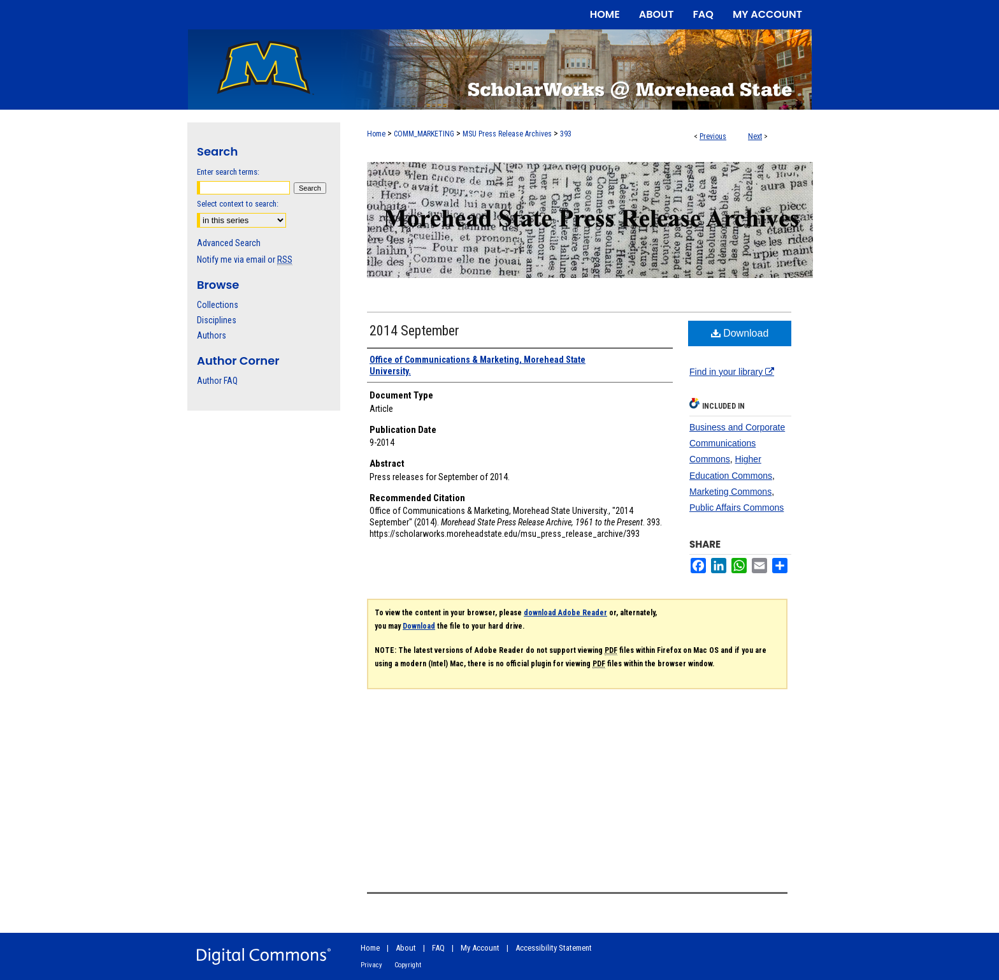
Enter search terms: (228, 172)
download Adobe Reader (565, 612)
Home (376, 133)
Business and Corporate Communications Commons (737, 443)
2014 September (414, 331)
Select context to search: (237, 203)
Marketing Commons (730, 491)
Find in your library (731, 372)
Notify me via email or (244, 259)
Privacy (371, 965)
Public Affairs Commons (736, 507)
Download (740, 333)
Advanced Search (229, 243)
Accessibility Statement (553, 948)
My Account (480, 948)
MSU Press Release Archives (507, 133)
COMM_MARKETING (424, 133)
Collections (217, 305)
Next (755, 136)
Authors (211, 335)
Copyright (407, 965)
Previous (713, 136)
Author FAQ (217, 381)
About (406, 948)
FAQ (438, 948)
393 (565, 133)
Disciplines (216, 320)
